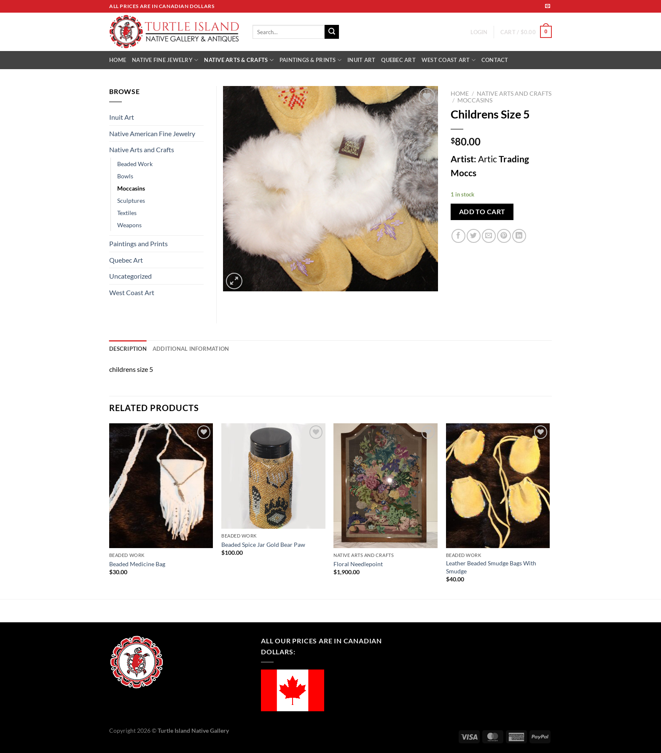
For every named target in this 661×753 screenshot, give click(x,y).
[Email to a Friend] (489, 236)
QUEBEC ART (398, 59)
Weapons (129, 225)
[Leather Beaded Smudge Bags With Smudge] (498, 485)
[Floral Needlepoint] (385, 485)
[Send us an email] (547, 6)
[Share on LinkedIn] (519, 236)
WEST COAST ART (449, 60)
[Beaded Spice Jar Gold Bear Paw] (273, 476)
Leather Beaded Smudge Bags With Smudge (491, 567)
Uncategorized (130, 276)
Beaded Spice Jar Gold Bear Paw (263, 544)
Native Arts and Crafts (514, 93)
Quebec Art (126, 260)
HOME (117, 59)
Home (460, 93)
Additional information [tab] (191, 348)
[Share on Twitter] (474, 236)
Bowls (125, 176)
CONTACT (494, 59)
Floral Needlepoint (358, 563)
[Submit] (332, 32)
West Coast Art (131, 292)
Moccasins (474, 100)
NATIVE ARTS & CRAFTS (239, 60)
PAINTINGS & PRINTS (310, 60)
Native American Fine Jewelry (152, 133)
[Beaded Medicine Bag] (161, 485)
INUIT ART (361, 59)
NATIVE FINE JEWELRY (165, 60)
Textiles (127, 212)
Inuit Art (121, 117)
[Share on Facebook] (458, 236)
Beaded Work (135, 163)
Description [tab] (128, 348)
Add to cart (482, 211)
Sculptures (131, 200)
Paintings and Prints (138, 243)
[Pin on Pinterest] (504, 236)
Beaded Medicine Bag (137, 563)
